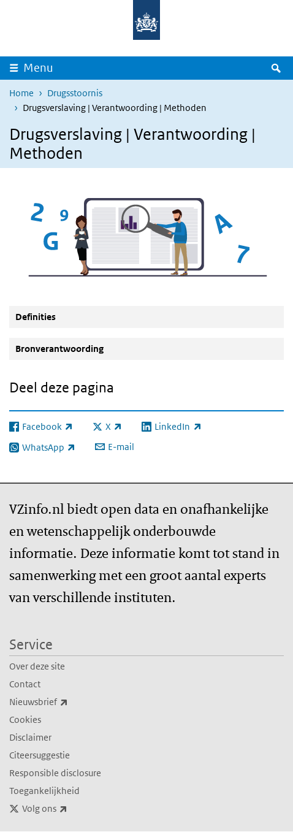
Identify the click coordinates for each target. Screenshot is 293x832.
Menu (38, 68)
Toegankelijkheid (44, 790)
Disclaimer (30, 737)
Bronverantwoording (59, 348)
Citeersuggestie (39, 755)
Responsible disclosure (55, 773)
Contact (24, 684)
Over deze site (37, 666)
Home (21, 93)
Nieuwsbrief (65, 702)
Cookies (25, 719)
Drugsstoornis (74, 93)
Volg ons (71, 808)
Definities (35, 316)
